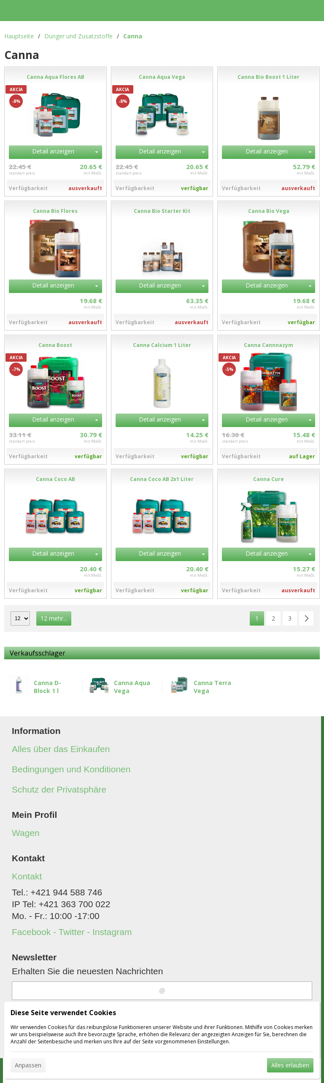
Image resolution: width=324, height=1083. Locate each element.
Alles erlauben (290, 1065)
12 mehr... (53, 618)
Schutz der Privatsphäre (59, 789)
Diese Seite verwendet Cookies (63, 1012)
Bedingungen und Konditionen (71, 769)
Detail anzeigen (53, 151)
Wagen (26, 833)
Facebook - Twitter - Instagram (72, 932)
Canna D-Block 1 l (47, 687)
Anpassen (28, 1065)
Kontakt (27, 876)
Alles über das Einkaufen (61, 749)
